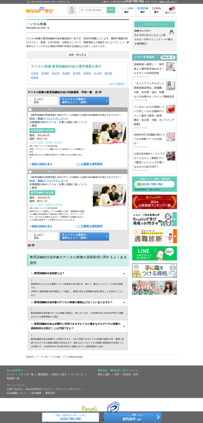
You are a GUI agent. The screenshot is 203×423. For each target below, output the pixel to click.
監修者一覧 (13, 378)
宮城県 (45, 73)
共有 (72, 10)
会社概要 (36, 393)
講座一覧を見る (78, 54)
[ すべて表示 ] (117, 83)
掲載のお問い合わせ (168, 2)
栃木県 (77, 73)
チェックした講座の (83, 101)
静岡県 (34, 77)
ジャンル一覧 (26, 374)
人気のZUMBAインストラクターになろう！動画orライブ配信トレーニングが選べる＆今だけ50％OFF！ (154, 162)
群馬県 (87, 73)
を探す (142, 10)
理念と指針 (104, 374)
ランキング (77, 374)
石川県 (98, 73)
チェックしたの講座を (132, 417)
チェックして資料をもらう (46, 109)
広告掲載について (17, 393)
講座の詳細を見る (42, 164)
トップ (10, 374)
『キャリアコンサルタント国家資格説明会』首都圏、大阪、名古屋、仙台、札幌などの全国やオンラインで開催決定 (154, 91)
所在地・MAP (131, 374)
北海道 (34, 73)
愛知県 (108, 73)
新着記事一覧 (168, 57)
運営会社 (50, 393)
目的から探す (59, 374)
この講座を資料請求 (90, 164)
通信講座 (43, 374)
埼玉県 (56, 73)
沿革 (116, 374)
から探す (126, 10)
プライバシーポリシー (67, 389)
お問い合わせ (14, 389)
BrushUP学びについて (38, 389)
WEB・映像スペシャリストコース (48, 118)
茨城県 (66, 73)
